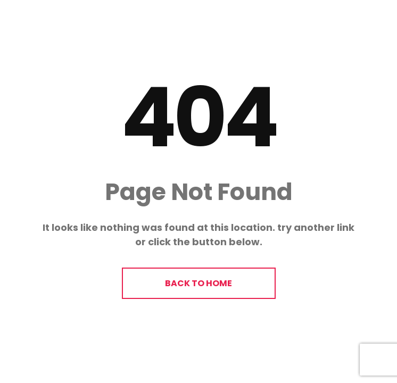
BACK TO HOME (198, 283)
